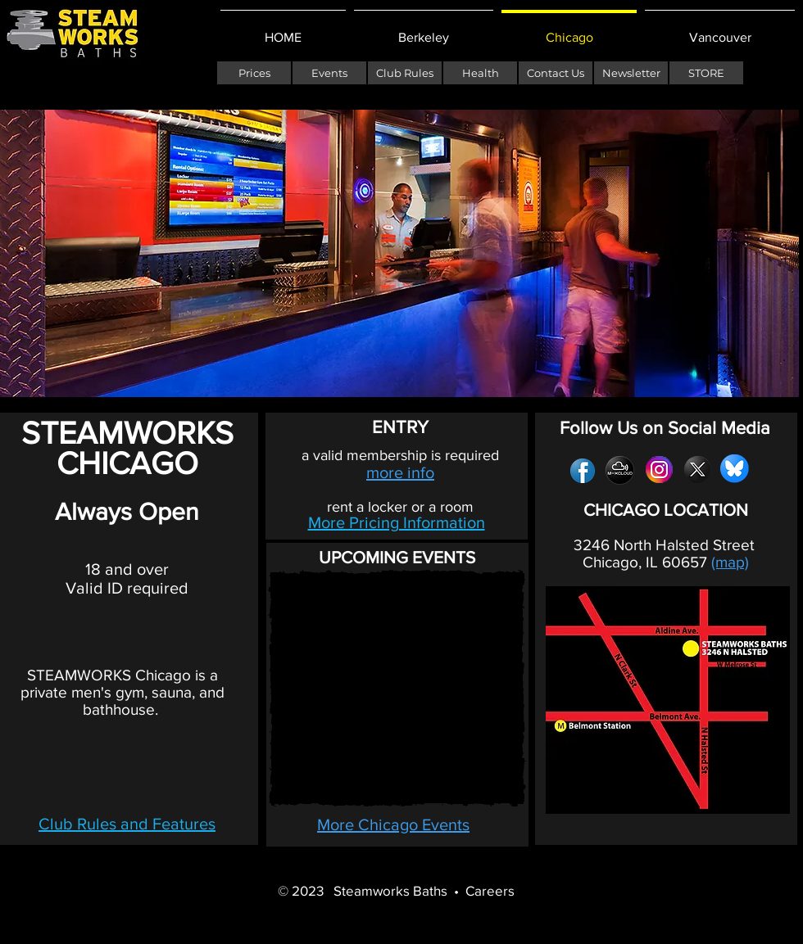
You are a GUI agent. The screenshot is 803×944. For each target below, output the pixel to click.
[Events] (329, 73)
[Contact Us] (555, 73)
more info (400, 472)
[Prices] (254, 73)
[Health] (480, 73)
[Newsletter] (631, 73)
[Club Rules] (404, 73)
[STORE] (706, 73)
